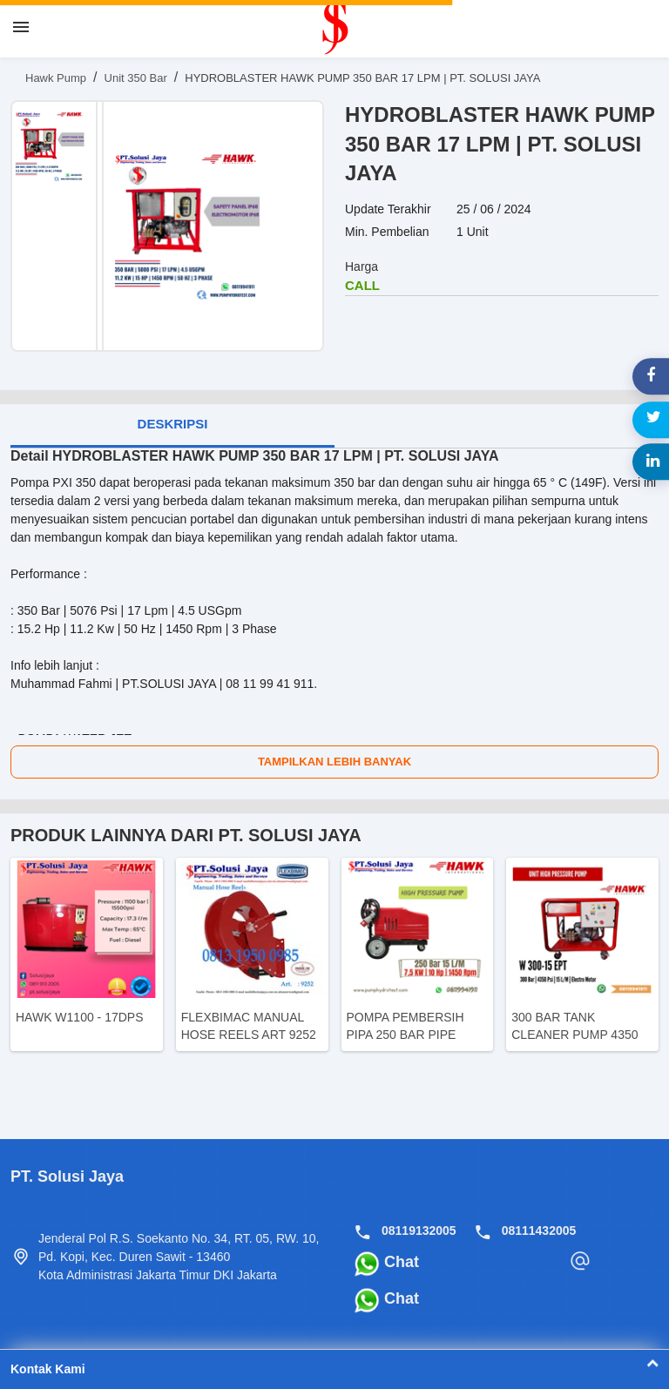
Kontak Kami (334, 1369)
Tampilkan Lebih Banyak (334, 761)
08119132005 (419, 1230)
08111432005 (539, 1230)
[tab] (172, 426)
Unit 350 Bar (136, 77)
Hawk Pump (55, 77)
